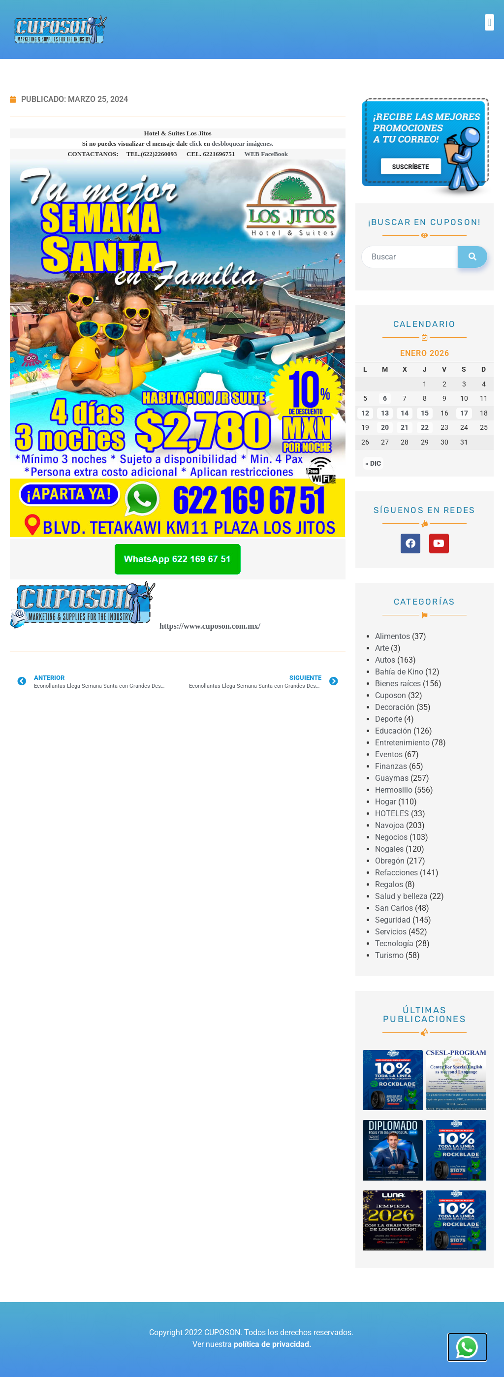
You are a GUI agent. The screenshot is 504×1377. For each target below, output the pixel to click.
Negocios (391, 837)
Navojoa (389, 825)
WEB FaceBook (266, 154)
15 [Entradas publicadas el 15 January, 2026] (425, 413)
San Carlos (394, 908)
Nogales (389, 849)
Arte (382, 648)
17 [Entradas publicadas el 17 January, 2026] (464, 413)
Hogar (385, 801)
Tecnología (394, 943)
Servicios (391, 931)
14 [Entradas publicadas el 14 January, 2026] (405, 413)
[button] (489, 22)
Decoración (394, 707)
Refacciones (396, 872)
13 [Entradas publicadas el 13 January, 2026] (385, 413)
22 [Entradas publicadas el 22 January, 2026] (425, 427)
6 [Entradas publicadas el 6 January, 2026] (385, 398)
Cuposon (390, 695)
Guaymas (392, 778)
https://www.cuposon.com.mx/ (209, 626)
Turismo (389, 955)
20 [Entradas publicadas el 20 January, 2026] (385, 427)
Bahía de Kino (399, 671)
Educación (393, 731)
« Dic (373, 463)
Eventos (389, 754)
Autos (385, 660)
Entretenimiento (402, 742)
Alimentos (392, 636)
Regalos (389, 884)
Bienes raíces (398, 683)
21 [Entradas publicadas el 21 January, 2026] (405, 427)
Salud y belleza (401, 896)
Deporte (388, 719)
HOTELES (392, 813)
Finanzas (391, 766)
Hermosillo (393, 790)
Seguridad (392, 920)
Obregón (390, 860)
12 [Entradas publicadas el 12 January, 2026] (365, 413)
